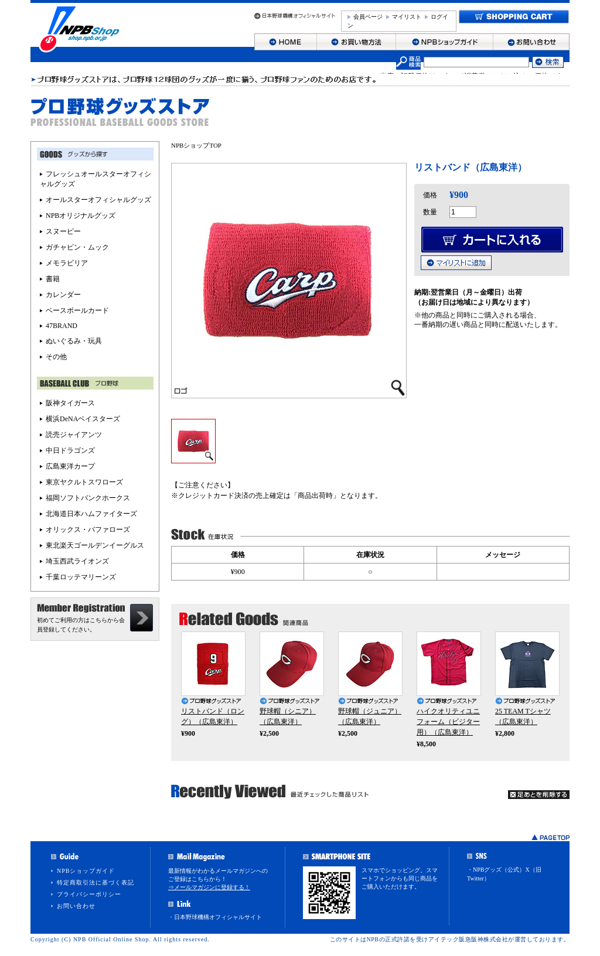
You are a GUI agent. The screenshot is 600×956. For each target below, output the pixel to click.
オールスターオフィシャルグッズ (98, 200)
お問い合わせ (76, 906)
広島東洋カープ (70, 466)
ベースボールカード (77, 310)
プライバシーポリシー (89, 894)
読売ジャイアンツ (74, 435)
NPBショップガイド (86, 871)
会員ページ (368, 16)
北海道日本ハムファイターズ (91, 514)
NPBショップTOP (196, 145)
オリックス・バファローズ (88, 529)
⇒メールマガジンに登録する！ (209, 887)
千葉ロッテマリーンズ (81, 577)
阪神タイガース (70, 403)
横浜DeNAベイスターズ (83, 419)
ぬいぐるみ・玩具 (74, 341)
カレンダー (63, 295)
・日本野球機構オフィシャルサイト (215, 917)
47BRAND (61, 326)
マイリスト (406, 16)
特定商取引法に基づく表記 (95, 882)
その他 (56, 357)
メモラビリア (67, 263)
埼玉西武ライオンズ (77, 561)
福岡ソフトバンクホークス (88, 498)
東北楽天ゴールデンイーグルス (95, 545)
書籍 (53, 279)
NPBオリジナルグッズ (80, 215)
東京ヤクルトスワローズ (84, 482)
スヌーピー (63, 231)
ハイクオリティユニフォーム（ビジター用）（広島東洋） (448, 721)
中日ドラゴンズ (70, 450)
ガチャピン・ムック (77, 247)
